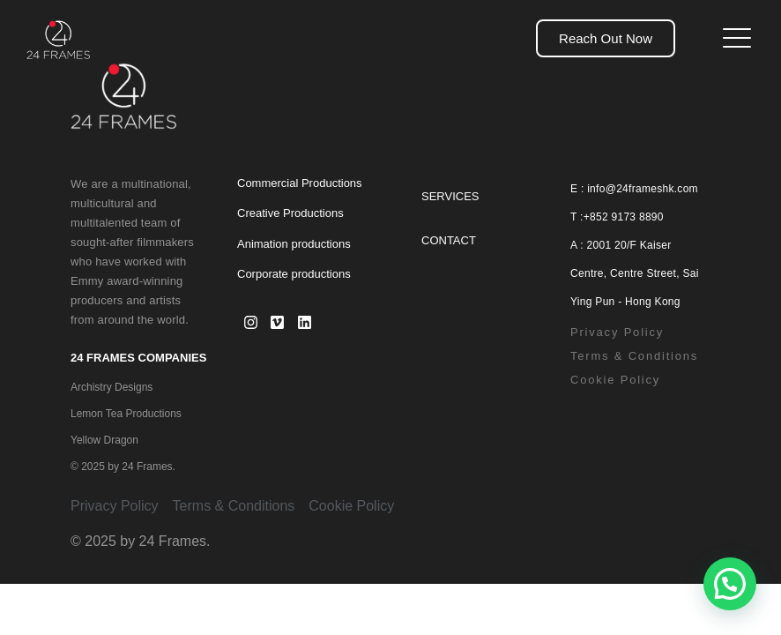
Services (450, 196)
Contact (448, 240)
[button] (729, 583)
